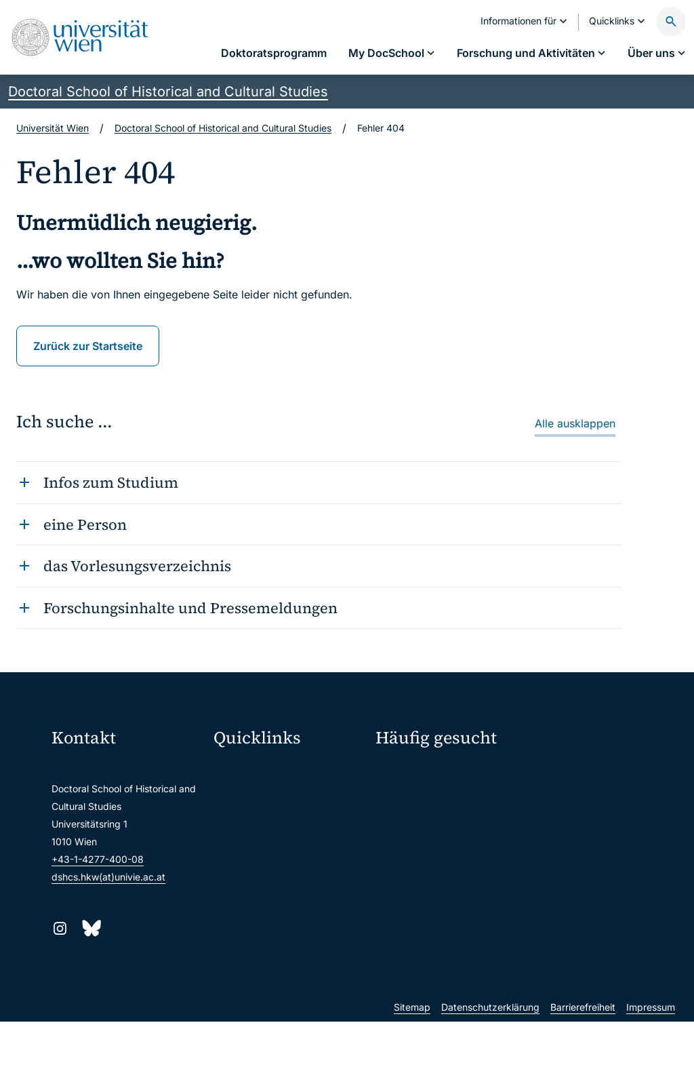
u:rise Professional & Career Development (289, 970)
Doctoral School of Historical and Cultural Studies (168, 91)
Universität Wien (52, 128)
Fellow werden (415, 774)
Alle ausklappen (575, 423)
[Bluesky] (90, 928)
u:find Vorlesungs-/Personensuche (289, 856)
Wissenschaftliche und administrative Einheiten (289, 942)
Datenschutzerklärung (490, 1069)
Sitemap (412, 1069)
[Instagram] (60, 928)
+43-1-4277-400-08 (98, 859)
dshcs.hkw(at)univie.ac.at (108, 877)
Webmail (241, 799)
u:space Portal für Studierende (289, 828)
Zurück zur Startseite (87, 346)
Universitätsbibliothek (270, 913)
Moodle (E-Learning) (267, 771)
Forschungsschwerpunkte (588, 774)
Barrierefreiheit (582, 1069)
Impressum (650, 1069)
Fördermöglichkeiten (420, 798)
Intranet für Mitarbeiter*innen (287, 885)
